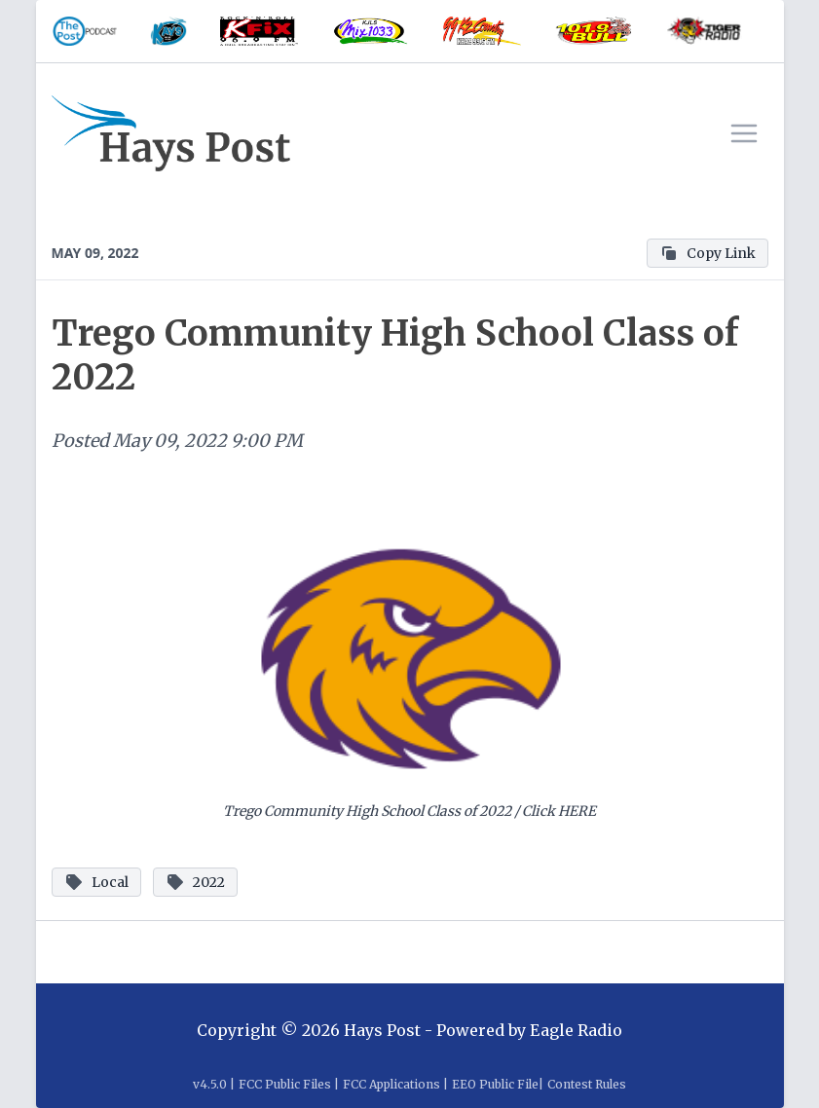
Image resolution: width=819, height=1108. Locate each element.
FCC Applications (391, 1084)
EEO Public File (495, 1084)
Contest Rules (586, 1084)
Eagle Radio (576, 1030)
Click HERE (559, 811)
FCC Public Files (285, 1084)
